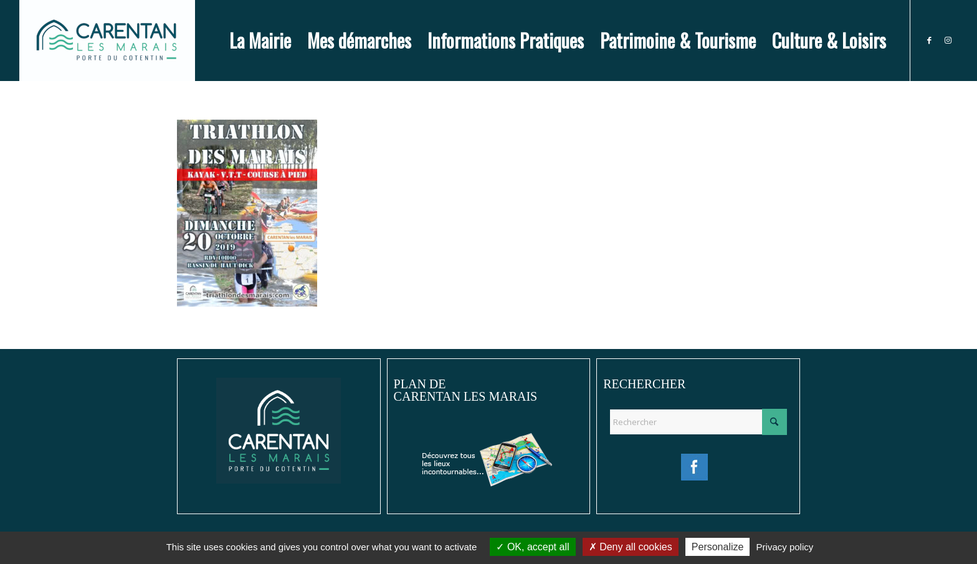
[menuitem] (260, 40)
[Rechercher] (698, 422)
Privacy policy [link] (785, 547)
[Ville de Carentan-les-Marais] (106, 40)
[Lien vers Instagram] (948, 40)
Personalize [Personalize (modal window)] (718, 547)
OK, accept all (532, 547)
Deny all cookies (630, 547)
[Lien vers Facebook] (929, 40)
